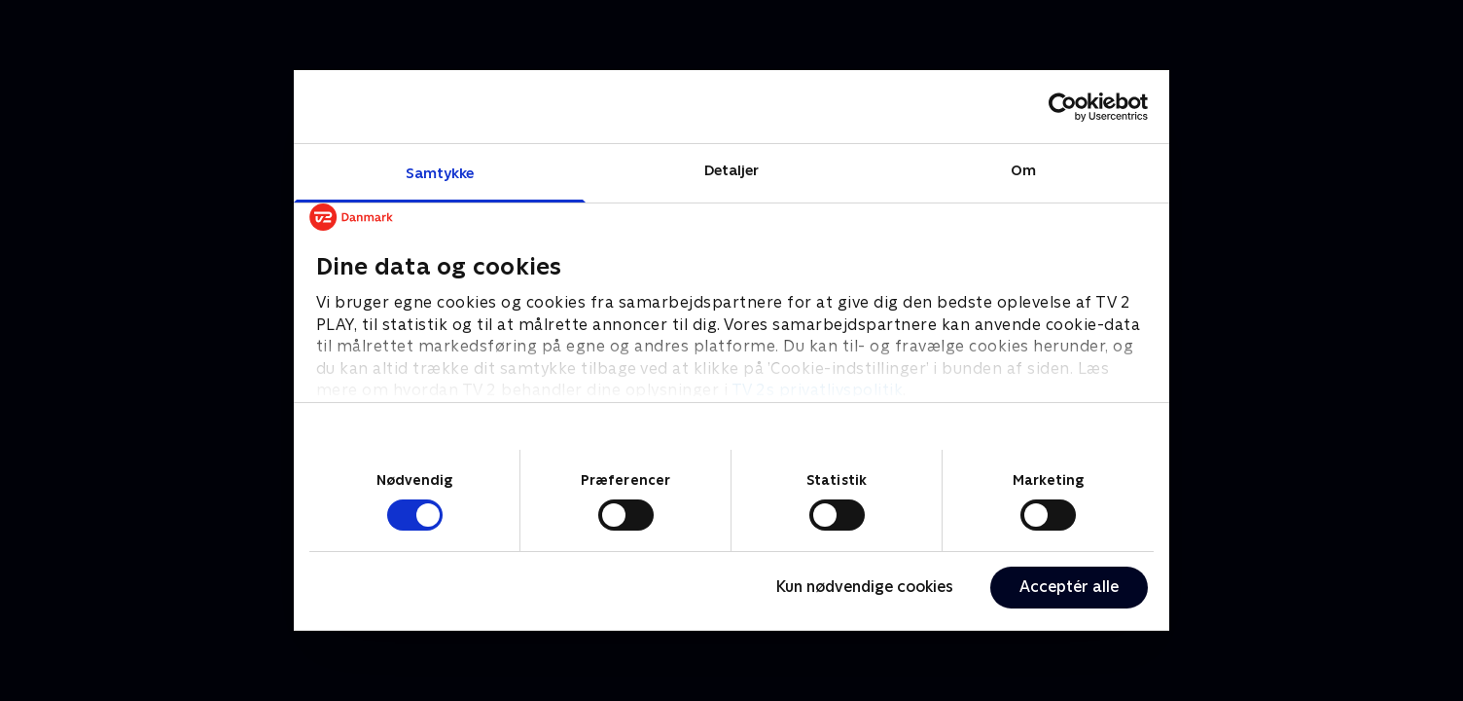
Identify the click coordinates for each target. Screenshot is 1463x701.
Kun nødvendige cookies (864, 586)
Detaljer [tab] (732, 170)
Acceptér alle (1069, 586)
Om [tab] (1023, 170)
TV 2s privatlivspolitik (818, 390)
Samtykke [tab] (440, 173)
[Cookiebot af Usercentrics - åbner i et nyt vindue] (1063, 107)
